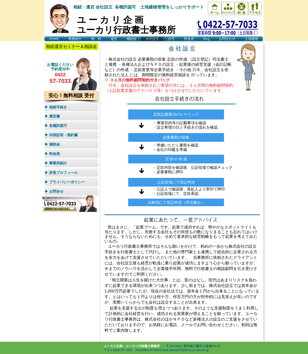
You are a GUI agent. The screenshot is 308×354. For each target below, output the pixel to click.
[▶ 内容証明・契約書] (71, 134)
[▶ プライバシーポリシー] (71, 181)
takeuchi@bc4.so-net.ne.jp (189, 350)
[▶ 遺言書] (71, 116)
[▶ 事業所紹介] (71, 162)
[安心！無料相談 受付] (71, 95)
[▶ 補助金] (71, 144)
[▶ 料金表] (71, 153)
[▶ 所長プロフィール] (71, 172)
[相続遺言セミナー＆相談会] (71, 46)
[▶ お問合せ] (71, 191)
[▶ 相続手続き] (71, 107)
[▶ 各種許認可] (71, 125)
